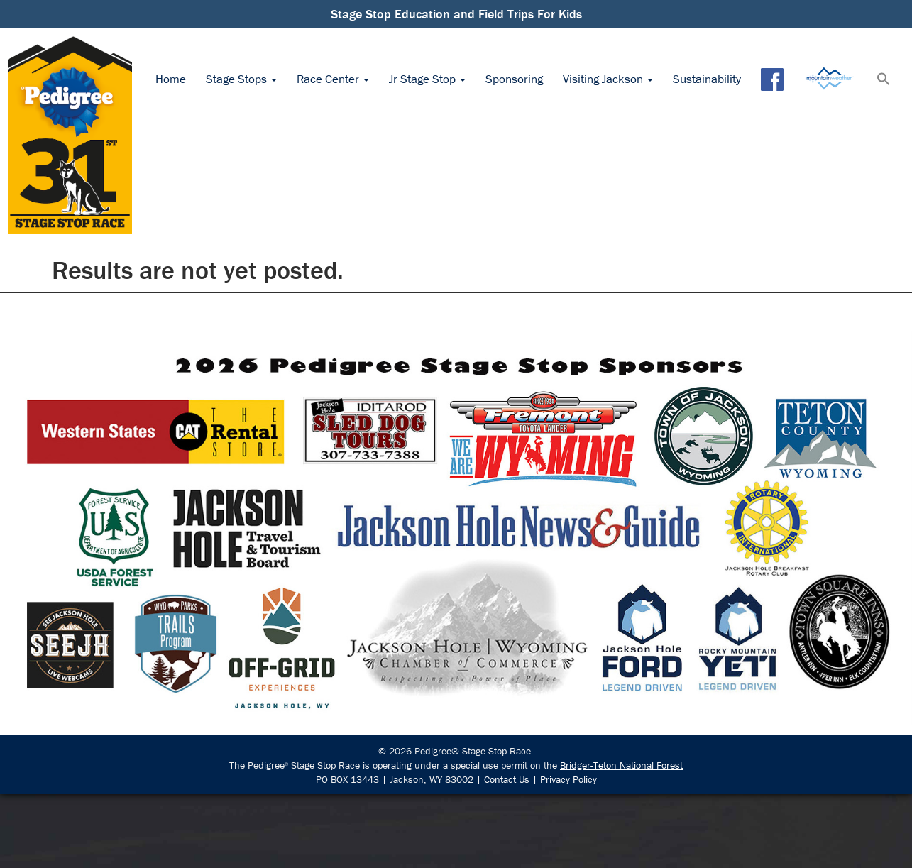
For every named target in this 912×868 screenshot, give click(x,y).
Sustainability (707, 79)
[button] (884, 80)
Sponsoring (514, 79)
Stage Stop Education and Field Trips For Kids (456, 14)
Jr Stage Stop (427, 79)
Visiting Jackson (608, 79)
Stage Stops (241, 79)
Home (170, 79)
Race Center (333, 79)
